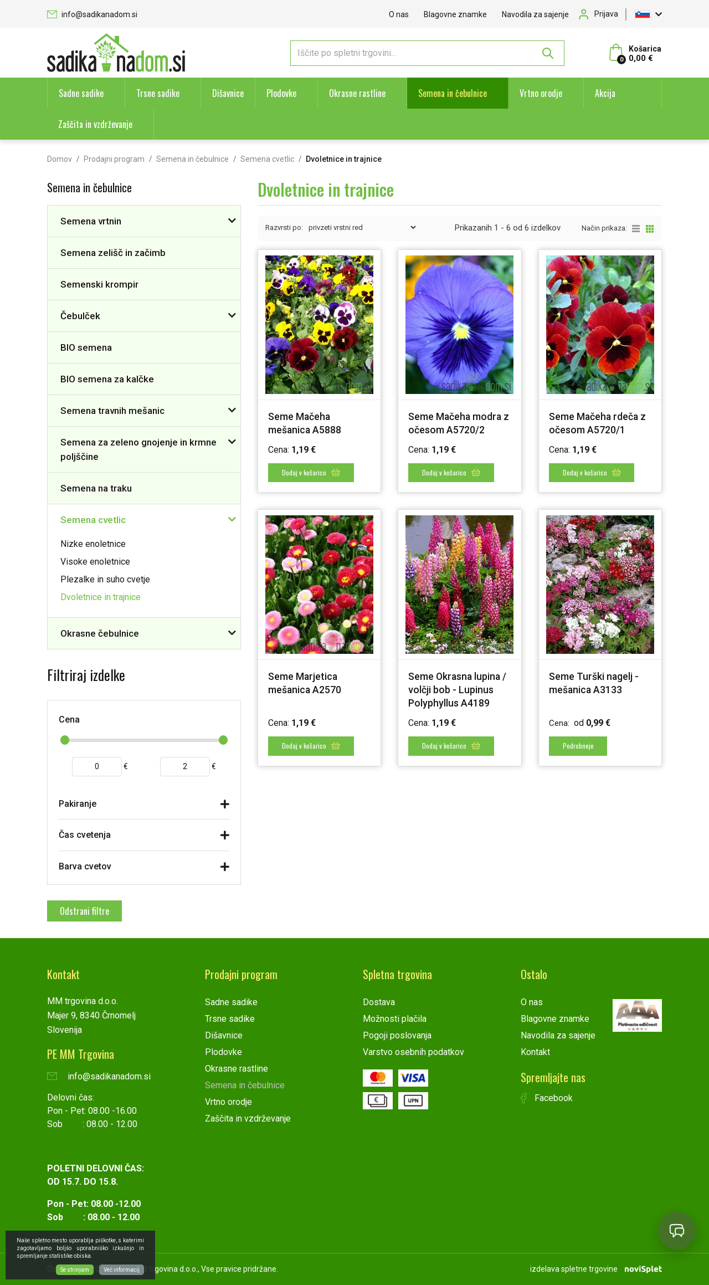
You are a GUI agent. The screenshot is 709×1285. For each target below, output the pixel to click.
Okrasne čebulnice (99, 633)
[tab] (144, 806)
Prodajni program (114, 159)
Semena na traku (96, 488)
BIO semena (86, 347)
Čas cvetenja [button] (85, 835)
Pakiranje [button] (77, 803)
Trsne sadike (157, 93)
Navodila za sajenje (535, 14)
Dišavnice (228, 93)
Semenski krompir (99, 284)
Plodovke (281, 93)
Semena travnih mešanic (112, 410)
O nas (399, 14)
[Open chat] (677, 1231)
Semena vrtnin (90, 221)
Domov (59, 159)
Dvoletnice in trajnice (100, 597)
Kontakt (535, 1052)
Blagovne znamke (455, 14)
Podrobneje (578, 745)
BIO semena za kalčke (107, 379)
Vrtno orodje (541, 93)
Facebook (547, 1098)
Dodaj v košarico (311, 472)
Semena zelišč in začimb (113, 252)
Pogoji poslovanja (397, 1035)
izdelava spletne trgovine (574, 1268)
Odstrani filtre (84, 911)
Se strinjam (74, 1270)
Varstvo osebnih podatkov (413, 1052)
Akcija (605, 93)
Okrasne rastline (357, 93)
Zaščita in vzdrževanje (95, 124)
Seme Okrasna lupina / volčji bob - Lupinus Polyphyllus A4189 (458, 689)
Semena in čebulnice (452, 93)
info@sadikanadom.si (92, 14)
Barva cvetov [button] (85, 866)
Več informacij (122, 1270)
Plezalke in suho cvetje (105, 579)
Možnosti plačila (395, 1018)
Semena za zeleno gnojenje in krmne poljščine (138, 449)
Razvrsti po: (284, 227)
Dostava (379, 1002)
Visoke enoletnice (95, 561)
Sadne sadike (81, 93)
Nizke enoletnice (93, 544)
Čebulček (80, 315)
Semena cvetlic (267, 159)
